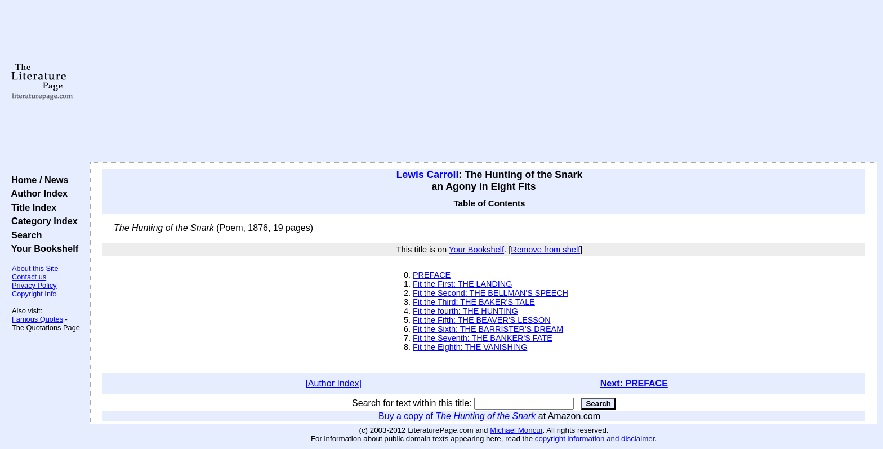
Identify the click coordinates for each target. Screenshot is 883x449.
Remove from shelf (545, 249)
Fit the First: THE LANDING (462, 283)
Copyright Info (34, 294)
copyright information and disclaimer (595, 438)
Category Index (42, 221)
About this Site (35, 268)
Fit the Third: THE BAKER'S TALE (474, 301)
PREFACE (432, 274)
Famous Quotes (37, 319)
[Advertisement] (484, 82)
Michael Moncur (516, 430)
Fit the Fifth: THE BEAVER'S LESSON (482, 319)
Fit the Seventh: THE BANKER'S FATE (482, 338)
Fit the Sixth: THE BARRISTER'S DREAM (488, 329)
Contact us (29, 277)
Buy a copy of (457, 416)
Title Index (31, 207)
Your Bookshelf (42, 248)
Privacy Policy (34, 285)
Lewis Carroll (427, 174)
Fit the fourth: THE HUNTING (465, 310)
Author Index (37, 193)
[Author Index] (333, 383)
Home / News (37, 180)
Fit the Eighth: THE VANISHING (470, 347)
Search (24, 235)
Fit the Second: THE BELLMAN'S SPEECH (490, 292)
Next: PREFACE (634, 383)
